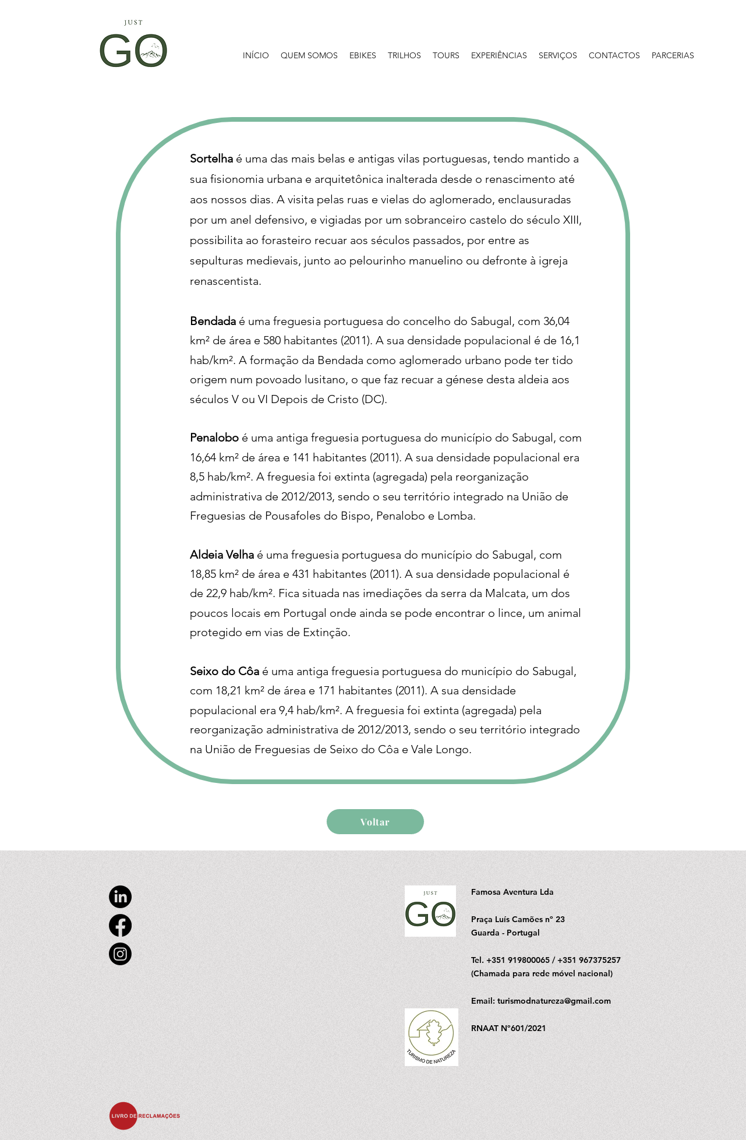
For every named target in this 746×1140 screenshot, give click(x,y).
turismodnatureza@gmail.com (554, 1001)
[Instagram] (120, 954)
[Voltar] (375, 822)
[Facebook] (120, 925)
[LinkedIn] (120, 896)
